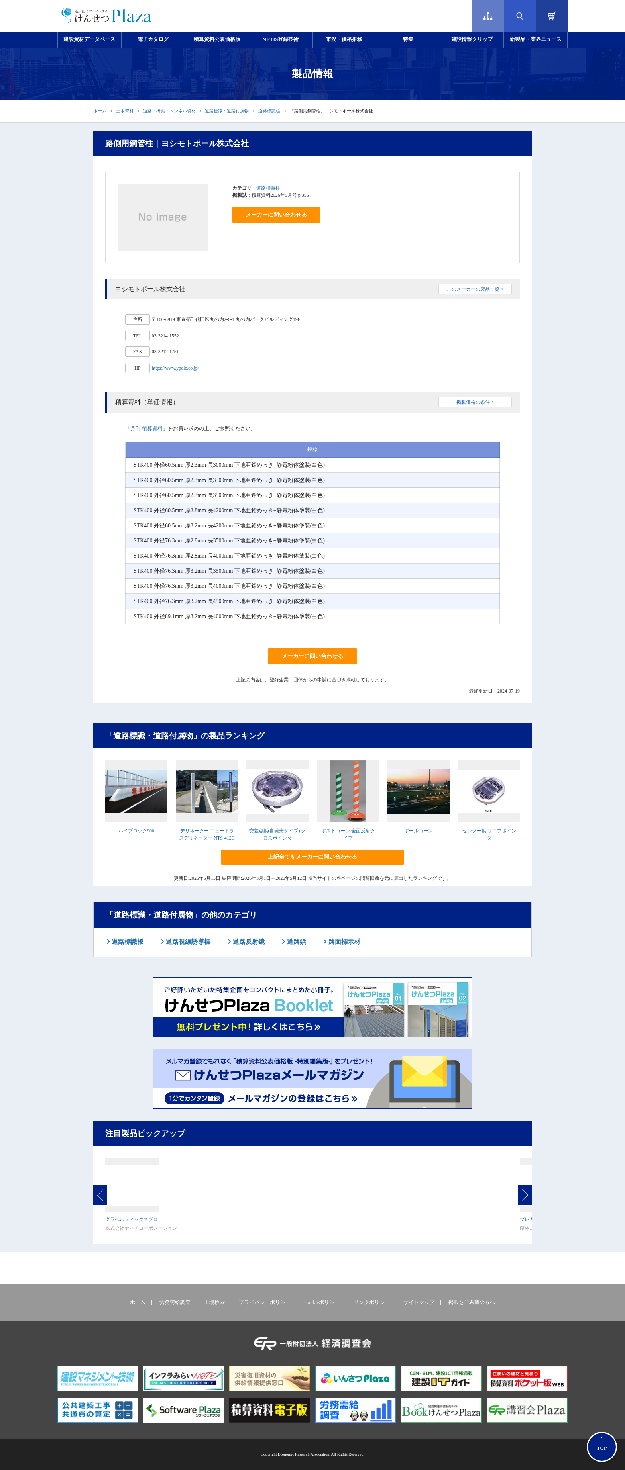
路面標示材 (343, 941)
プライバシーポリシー (265, 1302)
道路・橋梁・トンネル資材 (169, 110)
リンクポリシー (372, 1302)
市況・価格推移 (344, 39)
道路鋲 (295, 941)
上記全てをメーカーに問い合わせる (312, 857)
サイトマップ (418, 1302)
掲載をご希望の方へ (471, 1302)
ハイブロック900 (136, 831)
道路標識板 (126, 941)
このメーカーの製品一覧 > (475, 289)
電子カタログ (153, 39)
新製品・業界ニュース (536, 39)
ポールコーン (418, 831)
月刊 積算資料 (146, 428)
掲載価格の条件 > (475, 402)
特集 (408, 39)
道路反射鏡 (248, 941)
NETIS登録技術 (281, 39)
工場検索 (214, 1302)
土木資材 (125, 110)
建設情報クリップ (472, 39)
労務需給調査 (175, 1302)
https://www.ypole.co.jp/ (175, 368)
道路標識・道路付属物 (227, 110)
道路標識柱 (269, 110)
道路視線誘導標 (187, 941)
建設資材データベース (89, 39)
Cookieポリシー (322, 1302)
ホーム (99, 110)
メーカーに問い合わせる (276, 215)
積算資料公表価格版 (217, 39)
